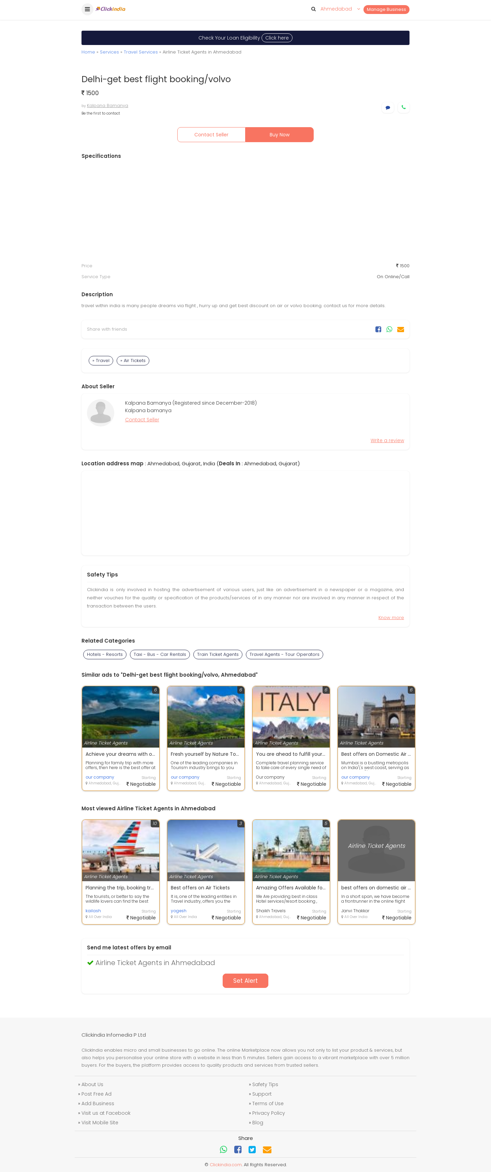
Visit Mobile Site (99, 1122)
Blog (257, 1122)
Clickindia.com (226, 1164)
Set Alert (245, 981)
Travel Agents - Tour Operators (284, 654)
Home (88, 52)
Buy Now (279, 134)
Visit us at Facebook (106, 1113)
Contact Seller (211, 134)
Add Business (97, 1103)
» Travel (100, 360)
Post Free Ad (96, 1094)
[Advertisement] (245, 211)
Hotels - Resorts (105, 654)
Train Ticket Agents (218, 654)
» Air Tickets (133, 360)
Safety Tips (265, 1084)
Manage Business (386, 9)
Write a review (387, 440)
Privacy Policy (268, 1113)
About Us (92, 1084)
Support (262, 1094)
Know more (391, 617)
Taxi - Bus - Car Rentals (160, 654)
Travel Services (141, 52)
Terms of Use (268, 1103)
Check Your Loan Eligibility (245, 37)
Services (109, 52)
